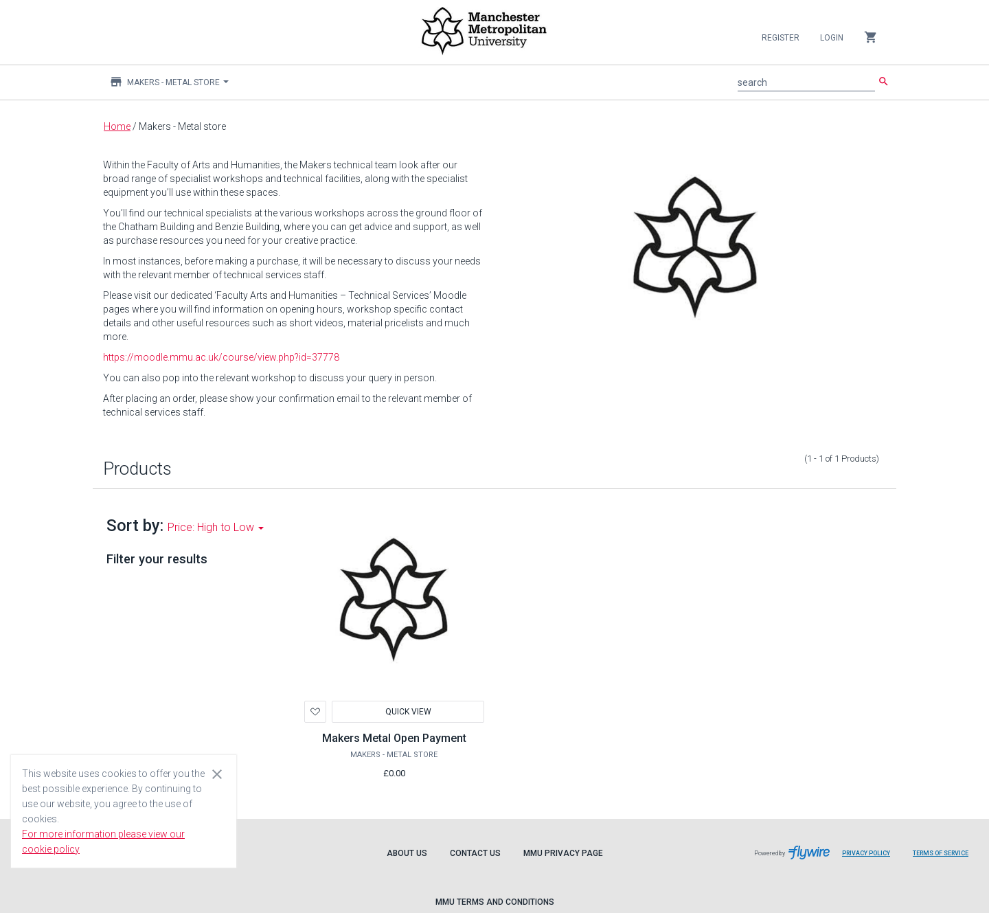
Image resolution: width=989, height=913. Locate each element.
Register (780, 38)
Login (831, 38)
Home (117, 126)
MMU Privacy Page (563, 853)
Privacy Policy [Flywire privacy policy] (871, 858)
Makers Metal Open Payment (394, 738)
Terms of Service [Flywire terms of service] (946, 858)
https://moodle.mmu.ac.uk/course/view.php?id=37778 (221, 357)
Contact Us (475, 853)
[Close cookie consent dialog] (217, 773)
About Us (407, 853)
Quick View (408, 712)
